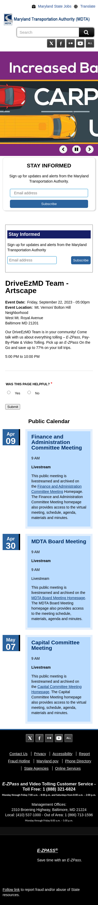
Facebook (61, 43)
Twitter (51, 43)
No (37, 393)
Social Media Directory (90, 43)
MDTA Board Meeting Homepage (58, 598)
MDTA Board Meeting (58, 541)
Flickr (70, 43)
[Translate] (86, 6)
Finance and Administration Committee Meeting (56, 442)
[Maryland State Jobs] (53, 6)
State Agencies (36, 768)
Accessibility (62, 754)
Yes (17, 393)
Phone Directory (78, 761)
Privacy (40, 754)
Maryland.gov (48, 761)
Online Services (68, 768)
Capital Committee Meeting (55, 645)
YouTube (80, 43)
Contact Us (18, 754)
